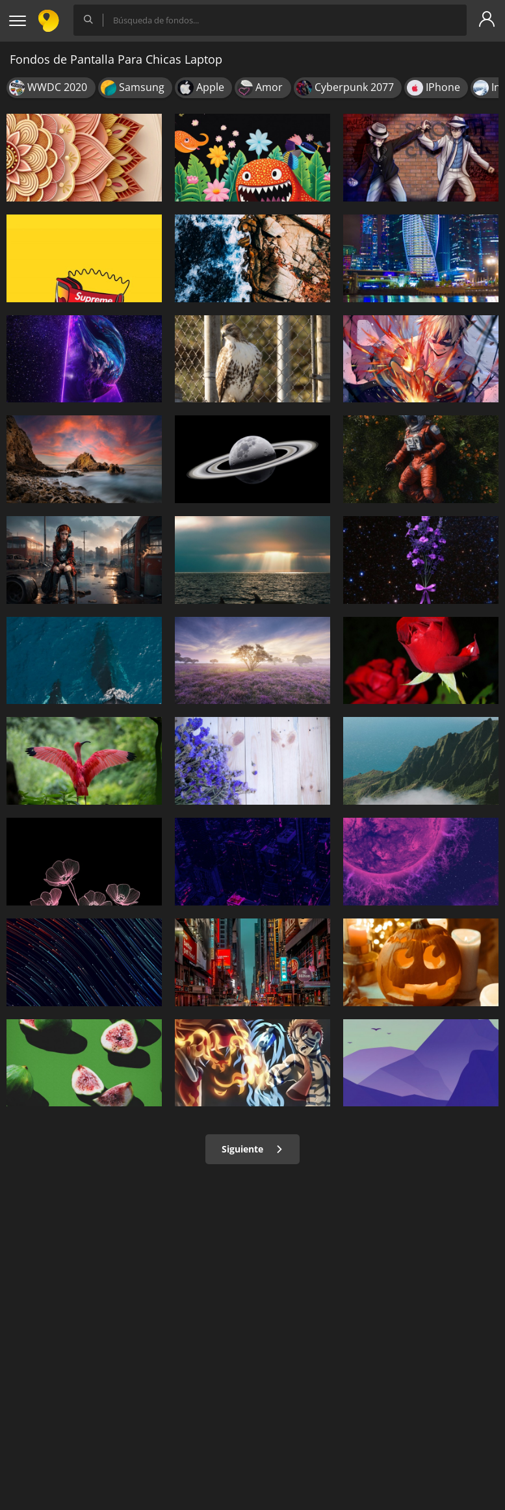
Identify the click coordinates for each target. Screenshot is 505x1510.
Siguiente (252, 1149)
